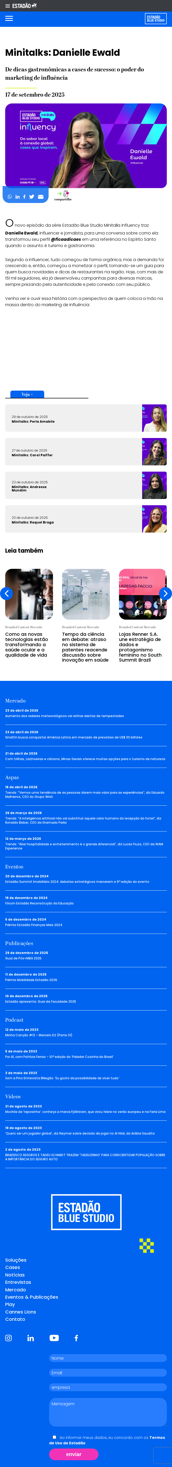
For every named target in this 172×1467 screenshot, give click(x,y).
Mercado (15, 1289)
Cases (12, 1267)
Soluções (16, 1260)
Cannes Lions (20, 1312)
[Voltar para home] (156, 18)
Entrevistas (18, 1282)
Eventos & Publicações (31, 1297)
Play (10, 1304)
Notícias (15, 1275)
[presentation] (6, 593)
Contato (15, 1319)
